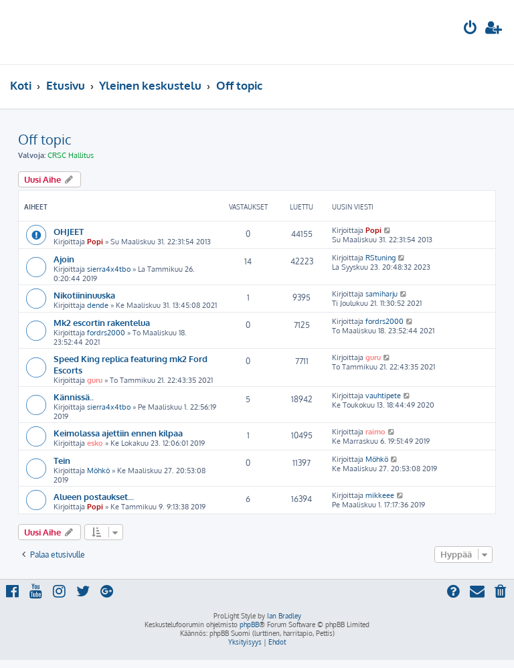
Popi (95, 241)
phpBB (249, 624)
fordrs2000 (106, 332)
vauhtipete (383, 395)
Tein (62, 460)
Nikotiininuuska (84, 295)
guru (94, 380)
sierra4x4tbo (109, 269)
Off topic (44, 139)
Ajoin (64, 258)
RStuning (380, 257)
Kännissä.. (74, 396)
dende (97, 305)
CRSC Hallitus (71, 155)
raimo (375, 431)
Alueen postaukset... (94, 496)
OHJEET (69, 231)
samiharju (381, 294)
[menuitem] (470, 29)
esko (95, 443)
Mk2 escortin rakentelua (102, 322)
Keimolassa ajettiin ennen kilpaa (118, 432)
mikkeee (379, 495)
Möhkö (98, 470)
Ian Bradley (284, 616)
